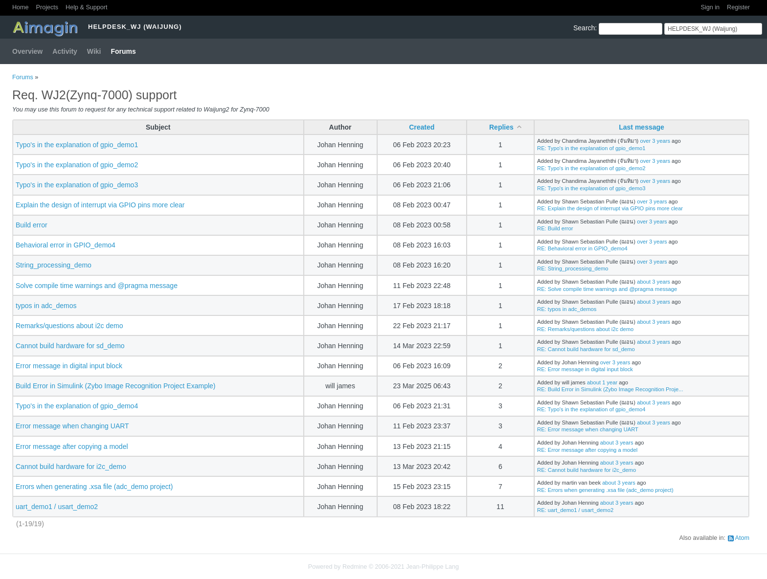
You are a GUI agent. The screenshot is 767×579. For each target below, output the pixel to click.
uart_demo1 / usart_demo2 (57, 507)
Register (738, 7)
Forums (123, 51)
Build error (31, 225)
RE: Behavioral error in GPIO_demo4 (582, 248)
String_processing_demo (53, 265)
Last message (641, 127)
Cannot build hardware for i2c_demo (71, 466)
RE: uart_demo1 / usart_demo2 (575, 510)
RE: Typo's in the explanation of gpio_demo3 (591, 188)
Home (20, 7)
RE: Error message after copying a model (587, 450)
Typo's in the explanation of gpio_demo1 (77, 145)
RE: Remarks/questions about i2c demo (585, 329)
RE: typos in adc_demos (566, 309)
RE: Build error (555, 228)
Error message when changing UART (72, 426)
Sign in (710, 7)
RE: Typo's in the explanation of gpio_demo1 (591, 148)
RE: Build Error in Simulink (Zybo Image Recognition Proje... (610, 389)
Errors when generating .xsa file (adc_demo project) (94, 486)
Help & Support (86, 7)
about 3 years (653, 282)
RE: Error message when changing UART (587, 429)
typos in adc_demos (46, 306)
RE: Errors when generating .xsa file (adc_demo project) (605, 490)
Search (584, 28)
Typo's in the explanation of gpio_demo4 (77, 406)
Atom (742, 537)
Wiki (94, 51)
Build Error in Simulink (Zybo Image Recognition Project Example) (116, 386)
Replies (501, 127)
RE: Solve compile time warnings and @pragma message (607, 289)
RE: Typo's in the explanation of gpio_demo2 (591, 168)
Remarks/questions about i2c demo (69, 326)
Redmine (354, 566)
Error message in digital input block (69, 366)
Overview (27, 51)
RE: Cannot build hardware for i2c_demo (586, 470)
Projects (47, 7)
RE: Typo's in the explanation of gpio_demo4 (591, 409)
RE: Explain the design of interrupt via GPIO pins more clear (610, 208)
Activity (64, 51)
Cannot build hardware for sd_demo (70, 346)
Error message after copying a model (72, 446)
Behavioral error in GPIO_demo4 (65, 245)
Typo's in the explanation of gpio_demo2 (77, 165)
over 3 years (655, 141)
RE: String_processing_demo (573, 268)
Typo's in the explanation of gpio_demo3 (77, 185)
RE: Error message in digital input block (585, 369)
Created (421, 127)
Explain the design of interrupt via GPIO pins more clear (100, 205)
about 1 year (602, 382)
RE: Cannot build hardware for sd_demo (586, 349)
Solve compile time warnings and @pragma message (97, 286)
